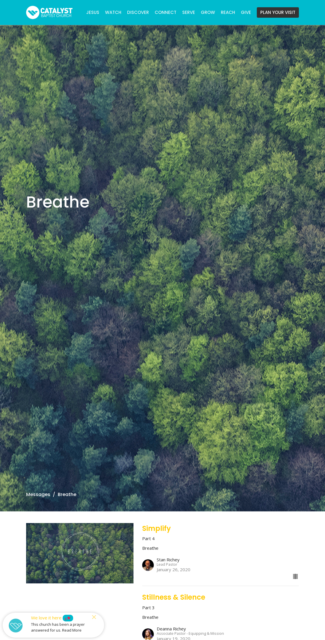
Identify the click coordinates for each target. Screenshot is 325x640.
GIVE (246, 12)
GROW (208, 12)
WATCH (113, 12)
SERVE (188, 12)
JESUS (92, 12)
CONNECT (165, 12)
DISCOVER (138, 12)
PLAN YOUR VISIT (277, 12)
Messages (38, 494)
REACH (228, 12)
